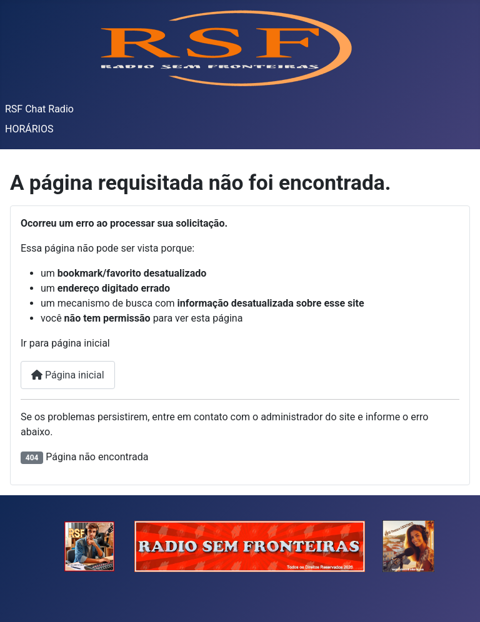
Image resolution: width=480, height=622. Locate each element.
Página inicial (67, 375)
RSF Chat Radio (39, 109)
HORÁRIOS (29, 129)
